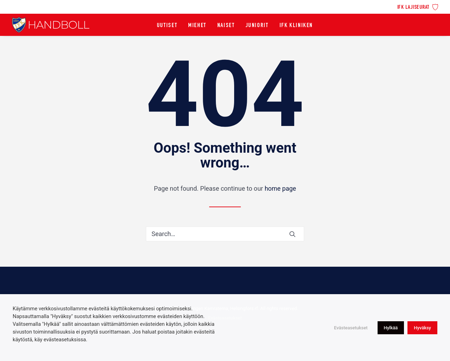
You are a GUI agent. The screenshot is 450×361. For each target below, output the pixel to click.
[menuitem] (417, 6)
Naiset (226, 26)
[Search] (225, 233)
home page (280, 188)
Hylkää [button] (391, 327)
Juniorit (257, 26)
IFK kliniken (296, 26)
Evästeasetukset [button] (351, 327)
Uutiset (167, 26)
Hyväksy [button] (422, 327)
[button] (292, 233)
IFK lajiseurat (413, 8)
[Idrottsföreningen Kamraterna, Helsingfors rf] (50, 25)
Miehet (197, 26)
